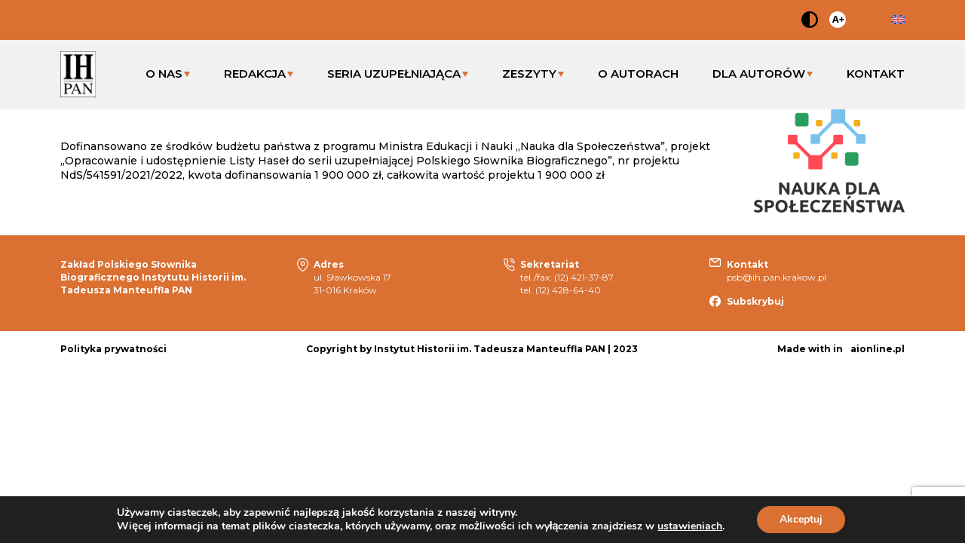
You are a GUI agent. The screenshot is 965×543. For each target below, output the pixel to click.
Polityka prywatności (113, 348)
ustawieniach (689, 526)
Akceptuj (801, 519)
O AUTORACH (638, 73)
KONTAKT (876, 73)
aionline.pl (877, 348)
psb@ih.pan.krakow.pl (776, 277)
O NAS (164, 73)
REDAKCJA (255, 73)
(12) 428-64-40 (568, 290)
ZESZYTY (529, 73)
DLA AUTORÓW (758, 73)
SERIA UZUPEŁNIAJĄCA (394, 73)
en (898, 19)
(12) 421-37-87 (584, 277)
